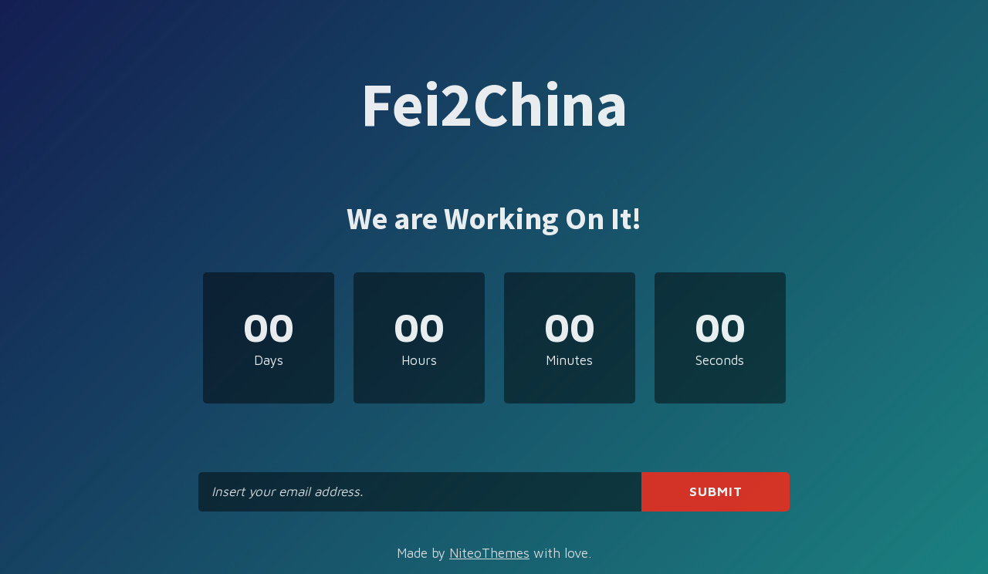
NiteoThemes (489, 553)
